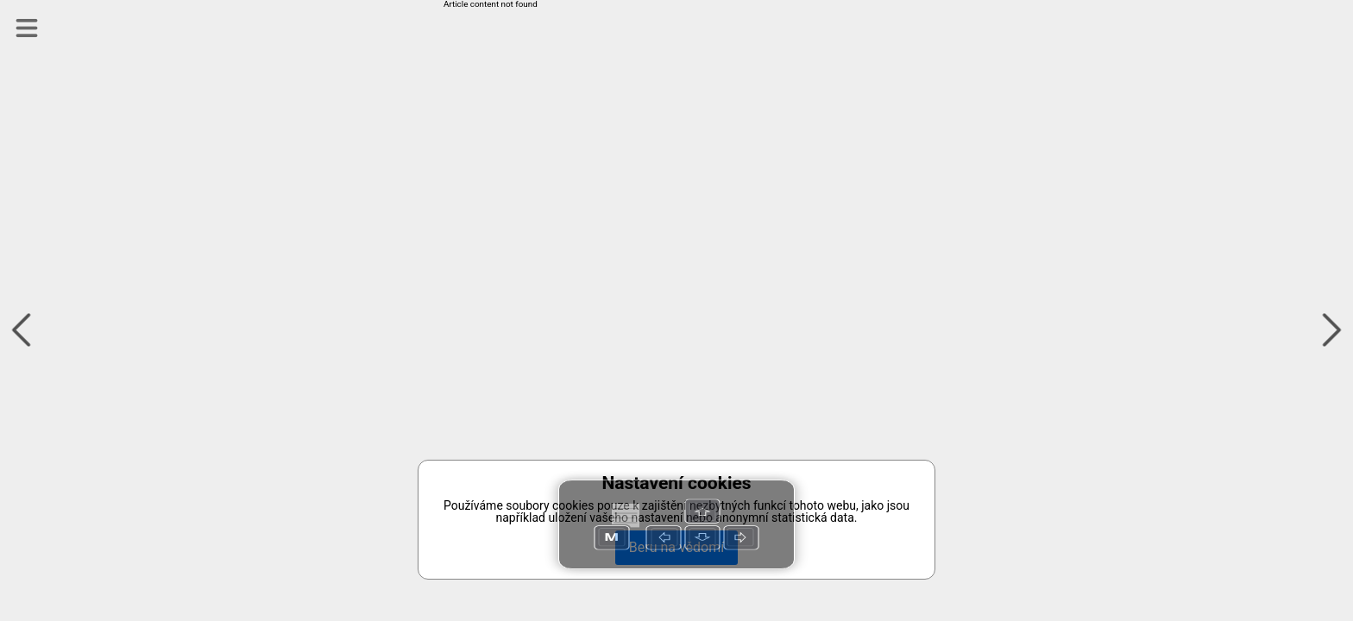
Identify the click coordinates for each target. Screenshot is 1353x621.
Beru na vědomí (676, 547)
